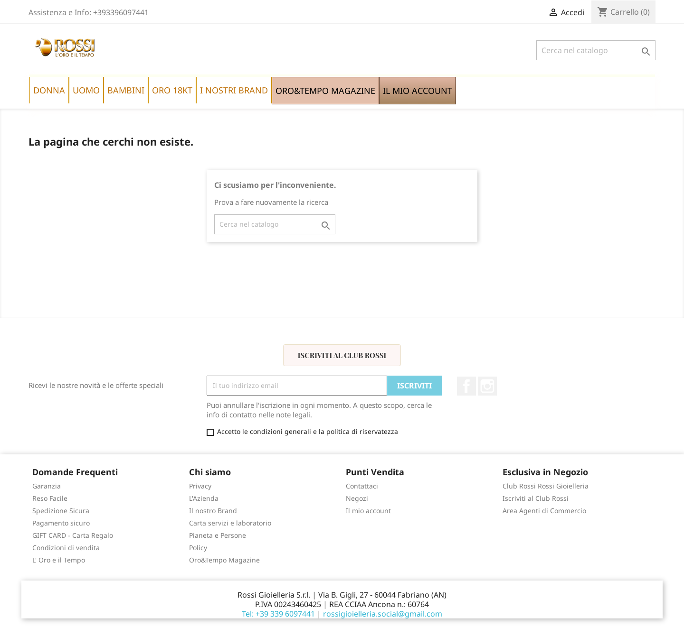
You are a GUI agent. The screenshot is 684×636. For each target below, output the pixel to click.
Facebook (466, 386)
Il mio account (368, 510)
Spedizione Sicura (60, 510)
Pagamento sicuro (61, 522)
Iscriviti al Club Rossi (342, 355)
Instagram (487, 386)
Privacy (200, 485)
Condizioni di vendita (66, 547)
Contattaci (362, 485)
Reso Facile (49, 498)
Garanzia (46, 485)
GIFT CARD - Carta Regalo (72, 535)
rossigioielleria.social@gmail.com (382, 613)
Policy (198, 547)
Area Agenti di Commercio (544, 510)
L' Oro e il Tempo (58, 559)
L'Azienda (203, 498)
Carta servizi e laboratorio (230, 522)
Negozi (357, 498)
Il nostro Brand (213, 510)
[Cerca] (596, 50)
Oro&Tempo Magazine (224, 559)
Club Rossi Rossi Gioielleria (546, 485)
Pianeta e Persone (217, 535)
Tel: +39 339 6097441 (278, 613)
